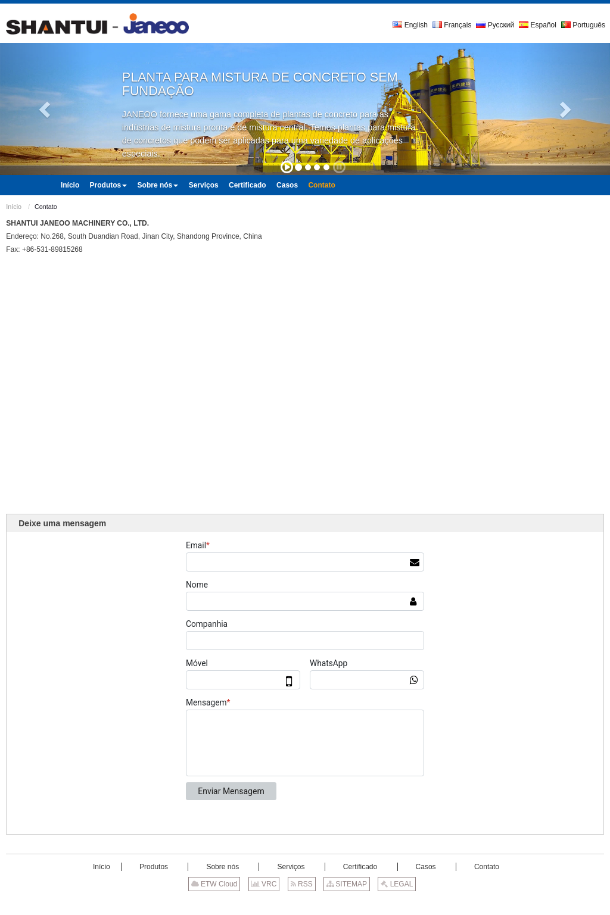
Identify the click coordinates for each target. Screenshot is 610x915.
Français (451, 25)
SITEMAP (346, 884)
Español (537, 25)
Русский (495, 25)
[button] (46, 109)
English (410, 25)
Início (13, 206)
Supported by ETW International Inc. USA (305, 902)
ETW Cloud (214, 884)
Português (583, 25)
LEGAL (397, 884)
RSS (302, 884)
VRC (264, 884)
